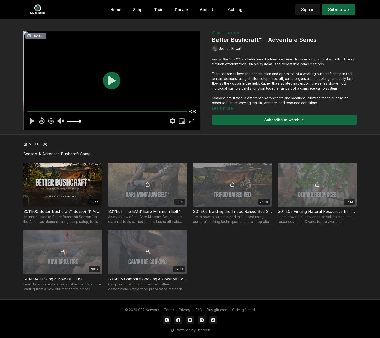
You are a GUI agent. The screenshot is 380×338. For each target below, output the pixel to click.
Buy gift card (217, 310)
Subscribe (338, 9)
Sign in (308, 9)
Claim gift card (243, 310)
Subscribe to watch (285, 120)
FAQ (199, 310)
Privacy (185, 310)
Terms (169, 310)
